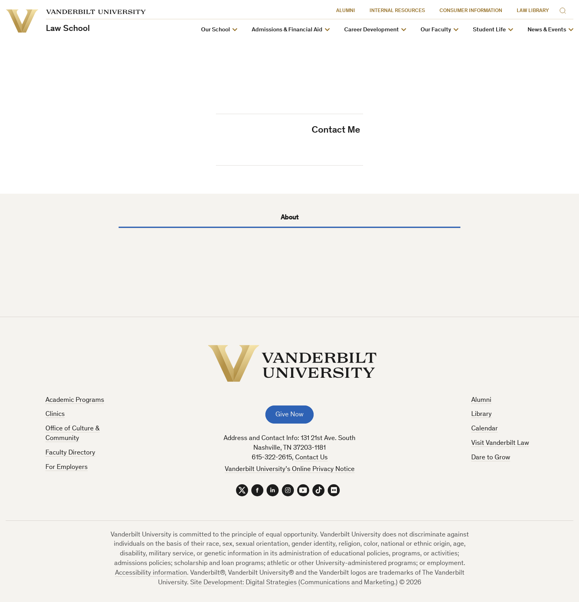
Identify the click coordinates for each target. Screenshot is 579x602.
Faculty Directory (70, 453)
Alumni (345, 11)
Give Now (289, 415)
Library (481, 414)
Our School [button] (215, 30)
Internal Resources (397, 11)
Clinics (55, 414)
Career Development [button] (371, 30)
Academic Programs (74, 400)
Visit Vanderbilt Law (500, 443)
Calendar (484, 429)
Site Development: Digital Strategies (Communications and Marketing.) (294, 582)
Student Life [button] (489, 30)
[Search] (564, 9)
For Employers (66, 467)
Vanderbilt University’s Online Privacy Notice (290, 469)
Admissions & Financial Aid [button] (287, 30)
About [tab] (289, 218)
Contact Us (311, 458)
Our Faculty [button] (436, 30)
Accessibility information (151, 573)
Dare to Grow (490, 458)
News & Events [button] (547, 30)
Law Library (533, 11)
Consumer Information (470, 11)
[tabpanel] (289, 253)
